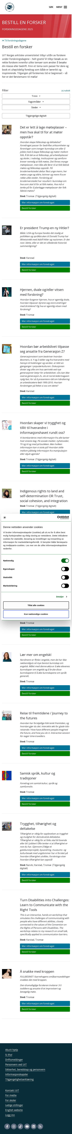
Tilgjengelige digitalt (36, 115)
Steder (35, 107)
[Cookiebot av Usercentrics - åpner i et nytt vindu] (57, 517)
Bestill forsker (29, 208)
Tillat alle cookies (36, 605)
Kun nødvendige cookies (36, 614)
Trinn (35, 96)
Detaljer (60, 597)
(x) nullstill (65, 90)
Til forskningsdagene (14, 40)
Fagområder (35, 101)
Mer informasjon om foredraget (38, 202)
